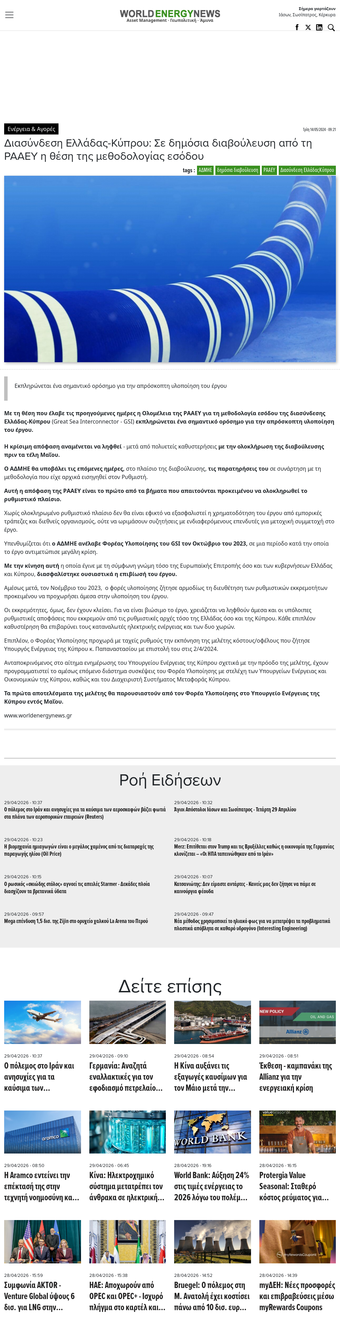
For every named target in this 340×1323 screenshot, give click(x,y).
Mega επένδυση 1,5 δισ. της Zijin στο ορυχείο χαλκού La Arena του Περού (76, 921)
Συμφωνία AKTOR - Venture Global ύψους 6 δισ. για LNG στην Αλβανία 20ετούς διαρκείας (39, 1296)
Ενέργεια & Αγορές (31, 129)
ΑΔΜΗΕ (205, 170)
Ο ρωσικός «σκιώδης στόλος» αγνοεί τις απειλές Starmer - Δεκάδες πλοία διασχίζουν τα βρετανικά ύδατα (77, 888)
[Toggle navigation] (11, 14)
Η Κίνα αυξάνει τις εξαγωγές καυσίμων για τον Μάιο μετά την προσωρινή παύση (210, 1077)
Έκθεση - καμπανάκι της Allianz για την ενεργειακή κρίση (295, 1077)
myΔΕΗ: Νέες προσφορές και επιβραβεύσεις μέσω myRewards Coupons (297, 1296)
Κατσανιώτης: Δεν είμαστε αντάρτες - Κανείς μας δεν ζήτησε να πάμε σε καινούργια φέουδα (245, 888)
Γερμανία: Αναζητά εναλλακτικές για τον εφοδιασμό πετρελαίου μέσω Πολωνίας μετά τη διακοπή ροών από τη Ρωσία (125, 1077)
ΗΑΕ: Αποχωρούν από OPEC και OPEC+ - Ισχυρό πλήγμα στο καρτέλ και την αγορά (126, 1296)
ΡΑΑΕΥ (269, 170)
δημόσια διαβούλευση (237, 170)
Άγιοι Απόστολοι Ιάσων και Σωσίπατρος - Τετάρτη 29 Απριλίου (235, 809)
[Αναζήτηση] (331, 28)
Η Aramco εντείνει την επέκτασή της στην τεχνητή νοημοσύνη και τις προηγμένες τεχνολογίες (39, 1186)
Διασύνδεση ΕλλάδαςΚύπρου (307, 170)
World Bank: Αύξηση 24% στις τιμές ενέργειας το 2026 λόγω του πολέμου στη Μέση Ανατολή (211, 1186)
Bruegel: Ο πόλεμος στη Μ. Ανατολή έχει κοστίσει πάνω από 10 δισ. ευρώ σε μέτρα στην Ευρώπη (212, 1296)
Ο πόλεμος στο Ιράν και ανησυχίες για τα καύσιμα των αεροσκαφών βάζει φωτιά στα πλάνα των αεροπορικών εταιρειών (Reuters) (85, 813)
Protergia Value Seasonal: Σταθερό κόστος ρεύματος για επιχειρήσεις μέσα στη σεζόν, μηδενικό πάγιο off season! (293, 1186)
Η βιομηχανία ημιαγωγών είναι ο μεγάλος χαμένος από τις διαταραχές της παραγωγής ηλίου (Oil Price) (79, 850)
